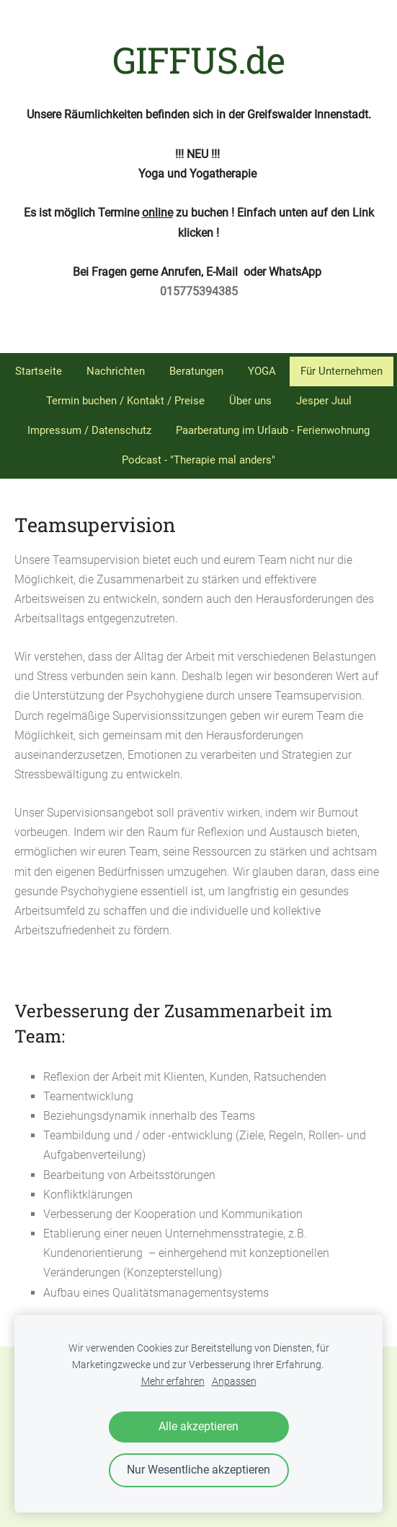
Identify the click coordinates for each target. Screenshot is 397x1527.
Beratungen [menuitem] (196, 371)
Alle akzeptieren (198, 1426)
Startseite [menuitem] (38, 371)
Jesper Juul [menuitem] (324, 400)
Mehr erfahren (173, 1381)
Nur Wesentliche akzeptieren (198, 1469)
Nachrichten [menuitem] (115, 371)
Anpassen (234, 1381)
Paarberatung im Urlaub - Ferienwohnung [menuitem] (273, 430)
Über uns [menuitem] (250, 400)
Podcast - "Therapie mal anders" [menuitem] (198, 459)
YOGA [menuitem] (262, 371)
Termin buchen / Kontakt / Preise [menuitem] (125, 400)
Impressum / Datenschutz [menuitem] (89, 430)
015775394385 (199, 291)
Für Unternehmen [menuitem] (341, 371)
